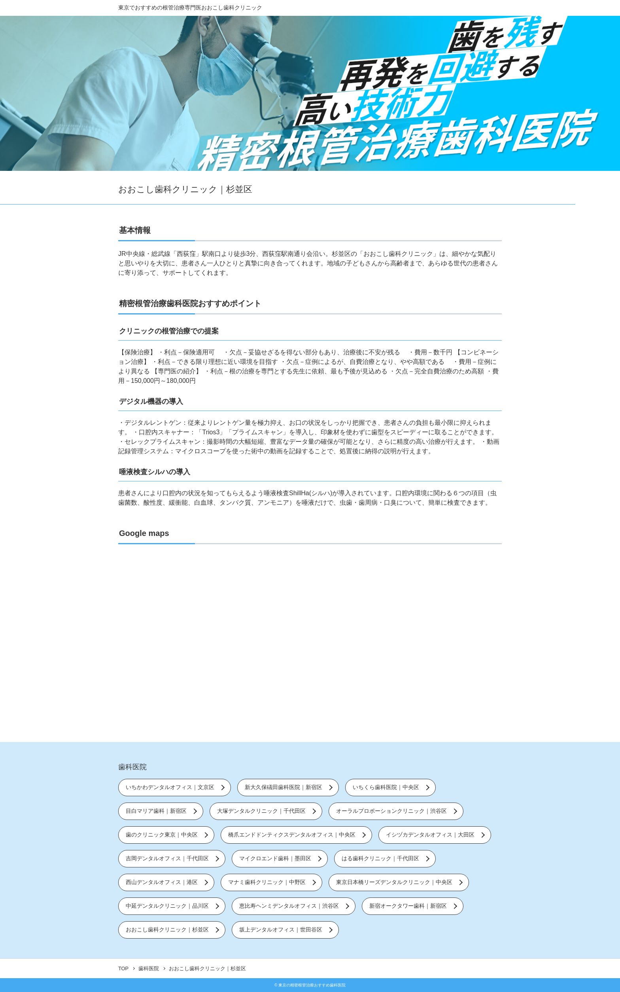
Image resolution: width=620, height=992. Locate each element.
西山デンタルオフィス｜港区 (162, 882)
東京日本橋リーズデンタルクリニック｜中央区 (394, 882)
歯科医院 (132, 767)
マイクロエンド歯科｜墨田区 (275, 858)
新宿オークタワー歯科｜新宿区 (408, 906)
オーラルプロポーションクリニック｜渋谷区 (391, 811)
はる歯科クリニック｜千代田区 (380, 858)
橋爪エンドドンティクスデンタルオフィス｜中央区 (291, 834)
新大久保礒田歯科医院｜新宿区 (283, 787)
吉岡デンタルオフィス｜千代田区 (167, 858)
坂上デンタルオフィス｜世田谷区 (280, 929)
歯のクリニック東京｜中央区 (162, 834)
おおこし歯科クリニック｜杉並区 (167, 929)
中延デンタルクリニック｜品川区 (167, 906)
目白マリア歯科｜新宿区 (156, 811)
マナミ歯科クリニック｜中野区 (267, 882)
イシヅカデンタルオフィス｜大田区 (430, 834)
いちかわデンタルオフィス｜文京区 (170, 787)
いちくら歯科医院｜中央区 (386, 787)
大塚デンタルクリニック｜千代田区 (261, 811)
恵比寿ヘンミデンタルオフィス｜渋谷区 (289, 906)
